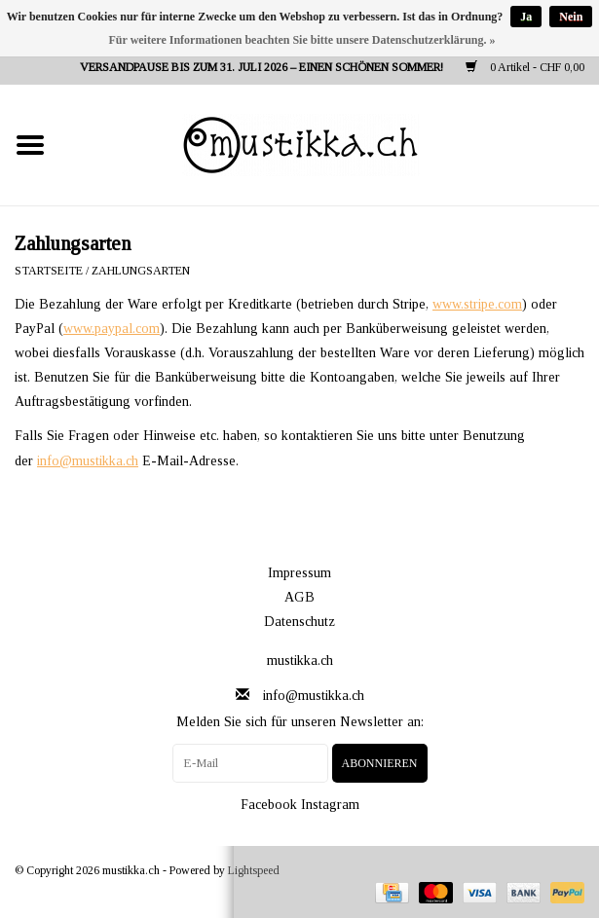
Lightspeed (254, 870)
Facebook (269, 804)
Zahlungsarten (141, 270)
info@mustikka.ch (87, 461)
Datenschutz (299, 621)
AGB (299, 597)
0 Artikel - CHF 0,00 (525, 67)
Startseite (49, 270)
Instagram (330, 804)
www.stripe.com (477, 304)
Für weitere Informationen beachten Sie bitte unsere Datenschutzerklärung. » (302, 40)
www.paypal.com (111, 328)
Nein (570, 16)
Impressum (299, 573)
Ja (526, 16)
